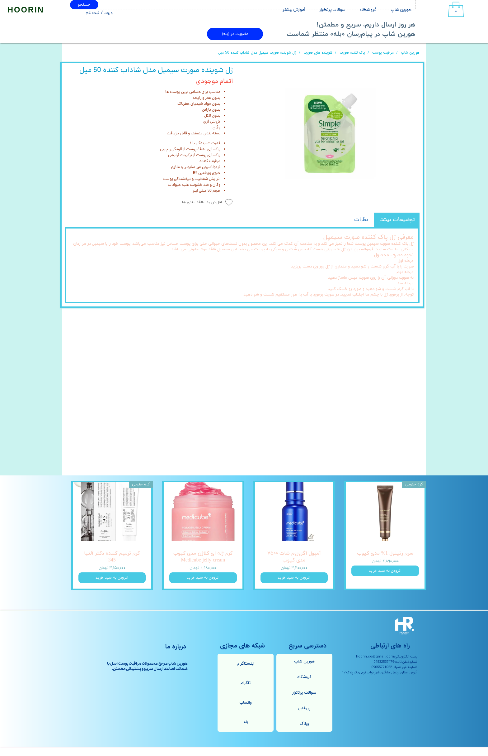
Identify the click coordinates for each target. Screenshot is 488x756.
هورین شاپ (401, 10)
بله (245, 731)
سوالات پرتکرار (332, 10)
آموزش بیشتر (294, 10)
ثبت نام (92, 13)
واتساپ (245, 712)
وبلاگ (304, 733)
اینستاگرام (245, 673)
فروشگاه (368, 10)
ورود (108, 13)
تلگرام (246, 692)
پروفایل (304, 717)
